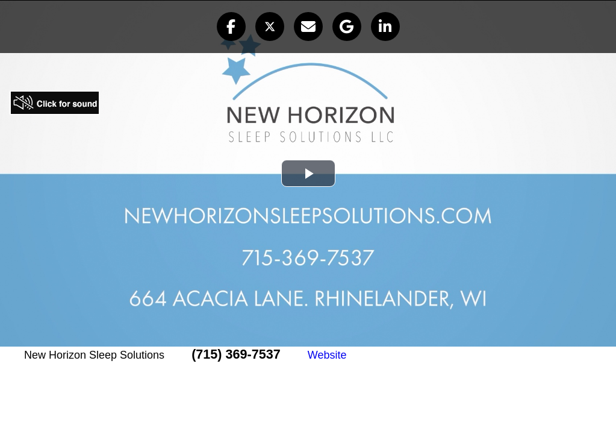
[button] (231, 26)
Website (327, 355)
